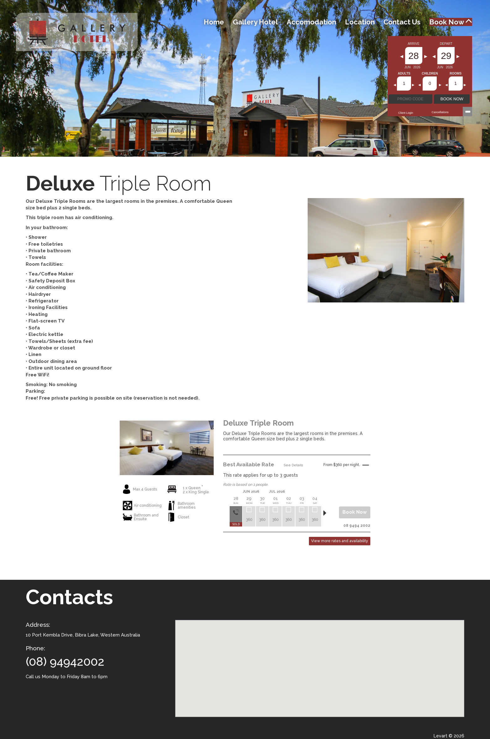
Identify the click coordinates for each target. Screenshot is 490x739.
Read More (359, 450)
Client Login (405, 112)
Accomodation (311, 22)
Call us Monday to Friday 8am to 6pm (66, 676)
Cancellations (440, 112)
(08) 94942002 (65, 661)
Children (430, 73)
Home (214, 22)
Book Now (450, 22)
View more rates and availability (339, 541)
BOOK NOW (451, 99)
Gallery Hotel (255, 22)
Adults (404, 73)
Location (360, 22)
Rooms (455, 73)
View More (167, 530)
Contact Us (401, 22)
